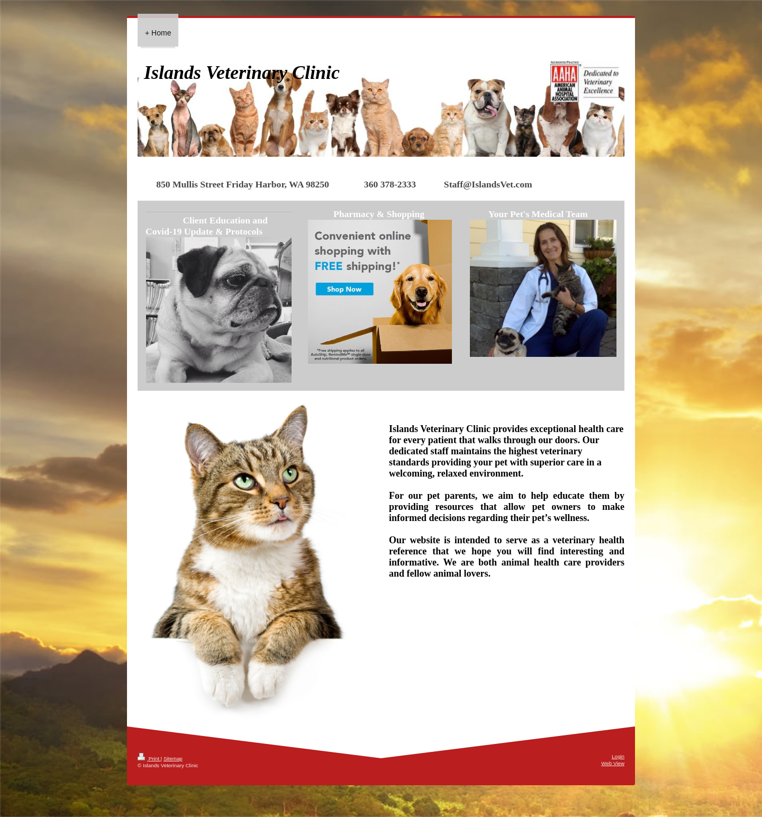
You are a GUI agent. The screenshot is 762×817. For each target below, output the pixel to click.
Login (618, 756)
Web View (612, 763)
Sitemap (173, 758)
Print (149, 758)
